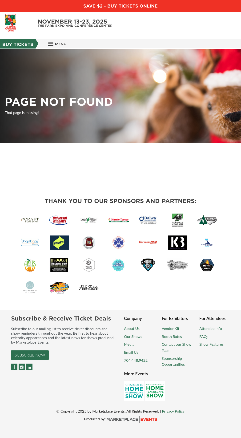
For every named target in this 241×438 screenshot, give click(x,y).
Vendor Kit (170, 328)
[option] (120, 96)
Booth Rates (172, 336)
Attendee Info (210, 328)
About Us (132, 328)
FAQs (203, 336)
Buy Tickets (17, 44)
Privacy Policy (173, 411)
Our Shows (133, 336)
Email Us (131, 352)
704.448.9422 (136, 360)
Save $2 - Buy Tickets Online (120, 6)
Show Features (211, 344)
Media (129, 344)
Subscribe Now (30, 355)
